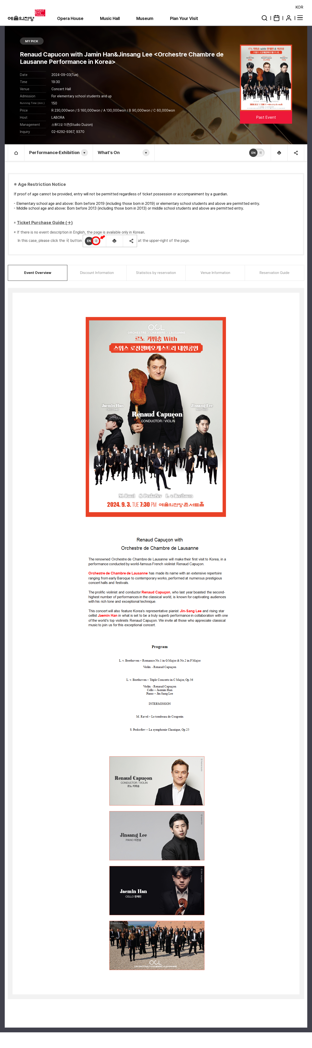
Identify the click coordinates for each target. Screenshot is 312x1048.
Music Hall (110, 18)
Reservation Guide (274, 273)
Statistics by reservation (156, 273)
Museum (144, 18)
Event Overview (37, 273)
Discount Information (97, 273)
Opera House (70, 18)
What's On (109, 152)
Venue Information (215, 273)
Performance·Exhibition (54, 152)
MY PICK (31, 41)
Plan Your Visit (184, 18)
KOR (299, 7)
